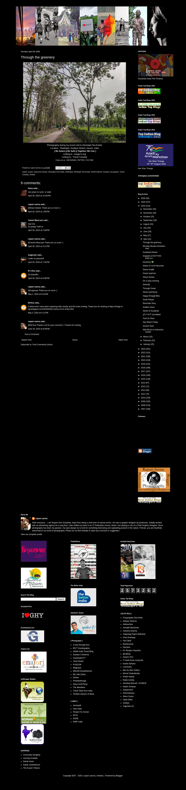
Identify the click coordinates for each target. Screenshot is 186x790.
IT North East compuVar (133, 660)
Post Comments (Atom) (42, 344)
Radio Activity (128, 680)
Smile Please (148, 299)
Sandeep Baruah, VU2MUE (134, 683)
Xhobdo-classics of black (83, 694)
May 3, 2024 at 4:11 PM (38, 313)
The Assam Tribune (31, 768)
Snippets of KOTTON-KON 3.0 (152, 257)
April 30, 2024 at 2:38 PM (38, 230)
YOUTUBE (89, 160)
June (145, 231)
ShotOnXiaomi (96, 172)
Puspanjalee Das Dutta (133, 618)
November (148, 213)
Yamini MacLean (35, 220)
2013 (143, 386)
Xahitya (126, 703)
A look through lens (81, 645)
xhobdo (32, 175)
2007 (143, 409)
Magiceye (77, 668)
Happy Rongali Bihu (151, 296)
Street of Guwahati (151, 311)
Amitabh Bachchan (131, 628)
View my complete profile (31, 534)
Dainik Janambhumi (31, 765)
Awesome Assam (40, 172)
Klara (30, 188)
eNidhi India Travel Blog (83, 651)
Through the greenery (152, 242)
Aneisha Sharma (130, 631)
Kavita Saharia (129, 664)
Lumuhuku (127, 667)
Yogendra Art (128, 706)
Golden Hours (149, 307)
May (145, 235)
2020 (143, 360)
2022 (143, 352)
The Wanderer (79, 687)
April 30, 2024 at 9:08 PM (38, 278)
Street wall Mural (150, 292)
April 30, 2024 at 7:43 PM (38, 262)
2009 (143, 401)
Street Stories (149, 277)
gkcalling (126, 654)
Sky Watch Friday (150, 322)
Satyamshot (128, 690)
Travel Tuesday (80, 157)
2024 (143, 206)
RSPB (75, 718)
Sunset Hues (148, 326)
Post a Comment (32, 334)
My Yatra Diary (79, 674)
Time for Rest (148, 318)
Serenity (146, 284)
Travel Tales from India (82, 691)
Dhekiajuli (69, 172)
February (147, 340)
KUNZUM (77, 664)
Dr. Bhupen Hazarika (132, 650)
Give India (77, 709)
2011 (143, 394)
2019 (143, 364)
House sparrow (149, 273)
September (148, 220)
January (147, 344)
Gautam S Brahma (81, 655)
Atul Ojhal (127, 641)
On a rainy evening (151, 281)
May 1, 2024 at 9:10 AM (38, 294)
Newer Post (26, 340)
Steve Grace (128, 696)
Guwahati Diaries (150, 252)
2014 (143, 383)
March (146, 337)
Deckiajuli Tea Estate (56, 172)
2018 (143, 368)
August (146, 224)
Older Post (123, 340)
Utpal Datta (128, 699)
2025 (143, 202)
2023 (143, 349)
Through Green (149, 288)
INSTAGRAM (71, 160)
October (147, 216)
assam (30, 172)
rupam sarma (34, 204)
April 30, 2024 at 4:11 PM (38, 246)
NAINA (76, 677)
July (145, 228)
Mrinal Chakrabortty (131, 673)
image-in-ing (80, 154)
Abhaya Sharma (130, 621)
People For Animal (81, 712)
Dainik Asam (28, 761)
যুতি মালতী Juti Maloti (152, 314)
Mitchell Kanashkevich (82, 671)
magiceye (32, 255)
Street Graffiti (148, 269)
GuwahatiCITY (79, 658)
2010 (143, 398)
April (145, 239)
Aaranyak (77, 705)
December (148, 209)
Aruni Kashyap (129, 637)
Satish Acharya (129, 686)
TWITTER (81, 160)
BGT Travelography (81, 648)
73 (27, 711)
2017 (143, 371)
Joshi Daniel (78, 661)
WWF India (77, 722)
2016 (143, 375)
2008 (143, 405)
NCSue (31, 303)
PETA (75, 715)
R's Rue (31, 271)
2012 (143, 390)
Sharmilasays (128, 693)
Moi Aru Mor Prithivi (131, 670)
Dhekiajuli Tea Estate (82, 172)
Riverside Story (149, 303)
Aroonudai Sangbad (31, 755)
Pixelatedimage (79, 681)
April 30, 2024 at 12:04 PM (39, 196)
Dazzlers (126, 647)
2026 (143, 198)
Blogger (119, 776)
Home (75, 340)
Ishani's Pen (128, 657)
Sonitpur (106, 172)
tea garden (114, 172)
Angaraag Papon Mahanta (134, 634)
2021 (143, 356)
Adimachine (128, 624)
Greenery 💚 (148, 262)
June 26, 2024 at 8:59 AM (39, 329)
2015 (143, 379)
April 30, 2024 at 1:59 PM (38, 212)
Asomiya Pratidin (30, 758)
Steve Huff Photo (80, 684)
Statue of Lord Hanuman (153, 266)
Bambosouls (128, 644)
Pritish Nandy (128, 677)
